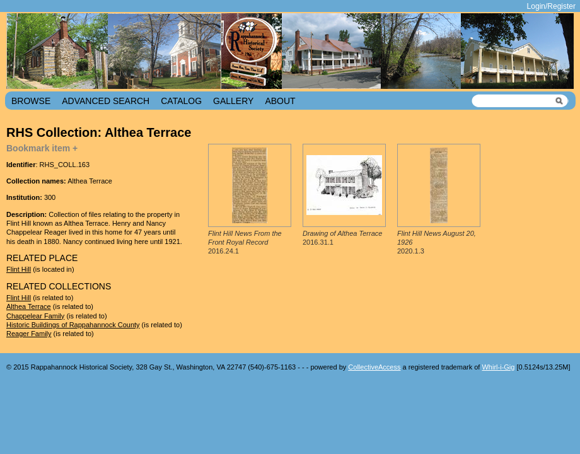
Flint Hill (18, 269)
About (280, 100)
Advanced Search (105, 100)
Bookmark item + (42, 148)
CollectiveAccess (374, 367)
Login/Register (551, 6)
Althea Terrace (28, 306)
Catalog (181, 100)
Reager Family (29, 333)
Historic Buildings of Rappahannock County (73, 325)
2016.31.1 (342, 238)
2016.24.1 (245, 242)
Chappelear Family (35, 316)
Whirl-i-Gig (498, 367)
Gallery (233, 100)
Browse (30, 100)
